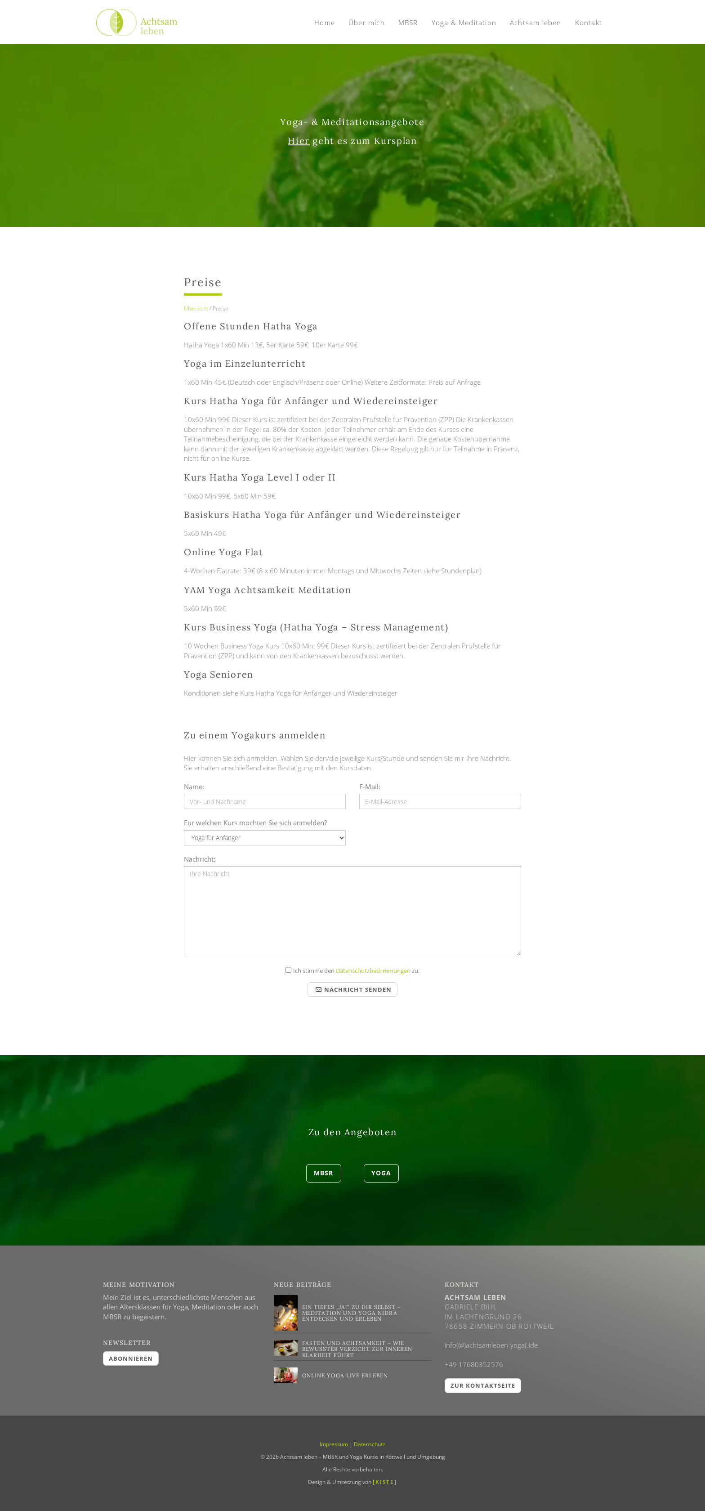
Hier (298, 140)
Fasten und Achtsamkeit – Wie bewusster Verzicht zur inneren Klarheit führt (357, 1349)
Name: (194, 786)
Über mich (366, 22)
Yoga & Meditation (464, 22)
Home (324, 22)
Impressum (334, 1444)
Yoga (381, 1173)
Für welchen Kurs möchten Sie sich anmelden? (255, 822)
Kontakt (588, 22)
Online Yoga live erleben (345, 1375)
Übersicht (196, 308)
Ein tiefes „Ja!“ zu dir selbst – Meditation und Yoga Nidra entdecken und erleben (352, 1313)
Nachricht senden (354, 989)
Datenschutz (369, 1444)
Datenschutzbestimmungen (373, 971)
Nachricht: (199, 858)
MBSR (408, 22)
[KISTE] (385, 1482)
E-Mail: (369, 786)
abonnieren (131, 1358)
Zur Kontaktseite (483, 1385)
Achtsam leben (536, 22)
